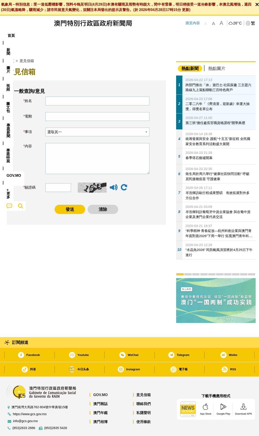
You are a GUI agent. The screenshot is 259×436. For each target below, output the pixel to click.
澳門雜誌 (100, 390)
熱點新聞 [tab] (190, 54)
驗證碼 (30, 174)
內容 (28, 132)
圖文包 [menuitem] (78, 35)
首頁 (10, 47)
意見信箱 (143, 381)
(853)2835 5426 (55, 414)
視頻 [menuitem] (60, 35)
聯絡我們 (143, 390)
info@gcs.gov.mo (25, 407)
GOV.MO (100, 381)
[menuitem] (28, 35)
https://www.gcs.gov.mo (29, 400)
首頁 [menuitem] (11, 35)
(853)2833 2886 (23, 414)
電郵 (28, 103)
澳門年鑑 (100, 399)
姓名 (28, 87)
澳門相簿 (100, 408)
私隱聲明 (143, 399)
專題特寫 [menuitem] (123, 35)
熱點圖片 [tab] (216, 54)
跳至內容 (192, 23)
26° (237, 23)
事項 (28, 118)
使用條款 (143, 408)
